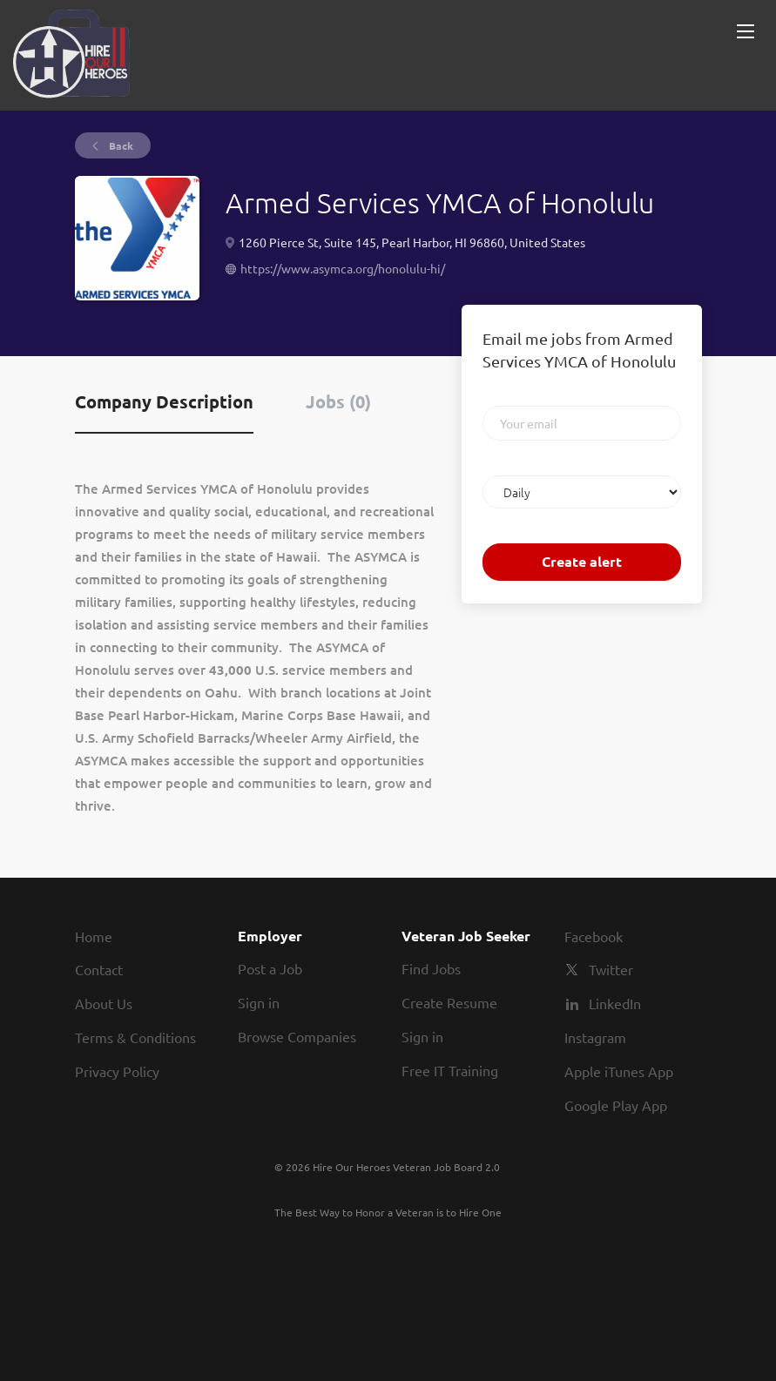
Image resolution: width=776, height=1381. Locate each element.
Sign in (259, 1002)
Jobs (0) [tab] (338, 401)
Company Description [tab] (164, 401)
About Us (103, 1003)
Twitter (611, 969)
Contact (99, 969)
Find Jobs (431, 968)
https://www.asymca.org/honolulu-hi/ (342, 268)
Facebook (593, 936)
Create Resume (449, 1002)
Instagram (595, 1037)
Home (93, 936)
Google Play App (615, 1105)
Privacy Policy (117, 1071)
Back (119, 145)
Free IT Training (449, 1070)
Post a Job (270, 968)
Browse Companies (297, 1036)
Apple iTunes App (618, 1071)
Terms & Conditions (135, 1037)
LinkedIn (615, 1003)
